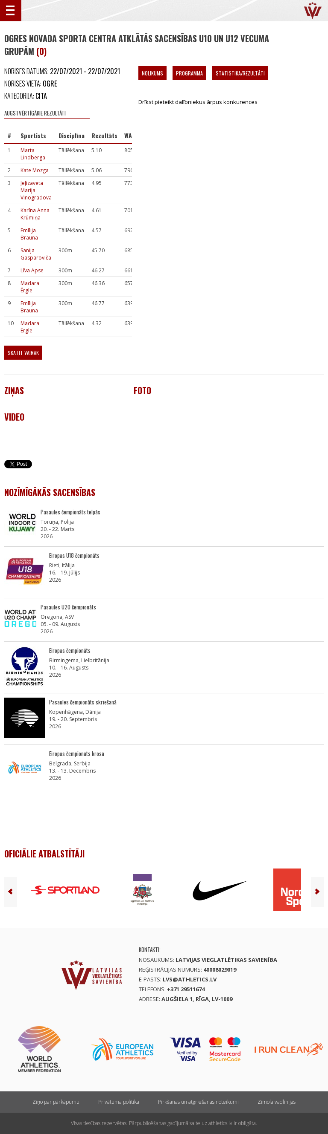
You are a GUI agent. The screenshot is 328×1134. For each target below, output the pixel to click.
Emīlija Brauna (29, 234)
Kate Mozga (34, 170)
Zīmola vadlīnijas (277, 1101)
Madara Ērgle (29, 287)
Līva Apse (32, 270)
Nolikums (152, 73)
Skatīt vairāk (23, 352)
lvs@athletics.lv (190, 979)
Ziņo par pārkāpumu (55, 1101)
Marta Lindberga (32, 154)
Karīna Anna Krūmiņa (35, 214)
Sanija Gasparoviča (35, 254)
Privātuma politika (118, 1101)
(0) (41, 51)
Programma (189, 73)
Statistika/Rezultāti (240, 73)
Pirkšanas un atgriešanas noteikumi (198, 1101)
